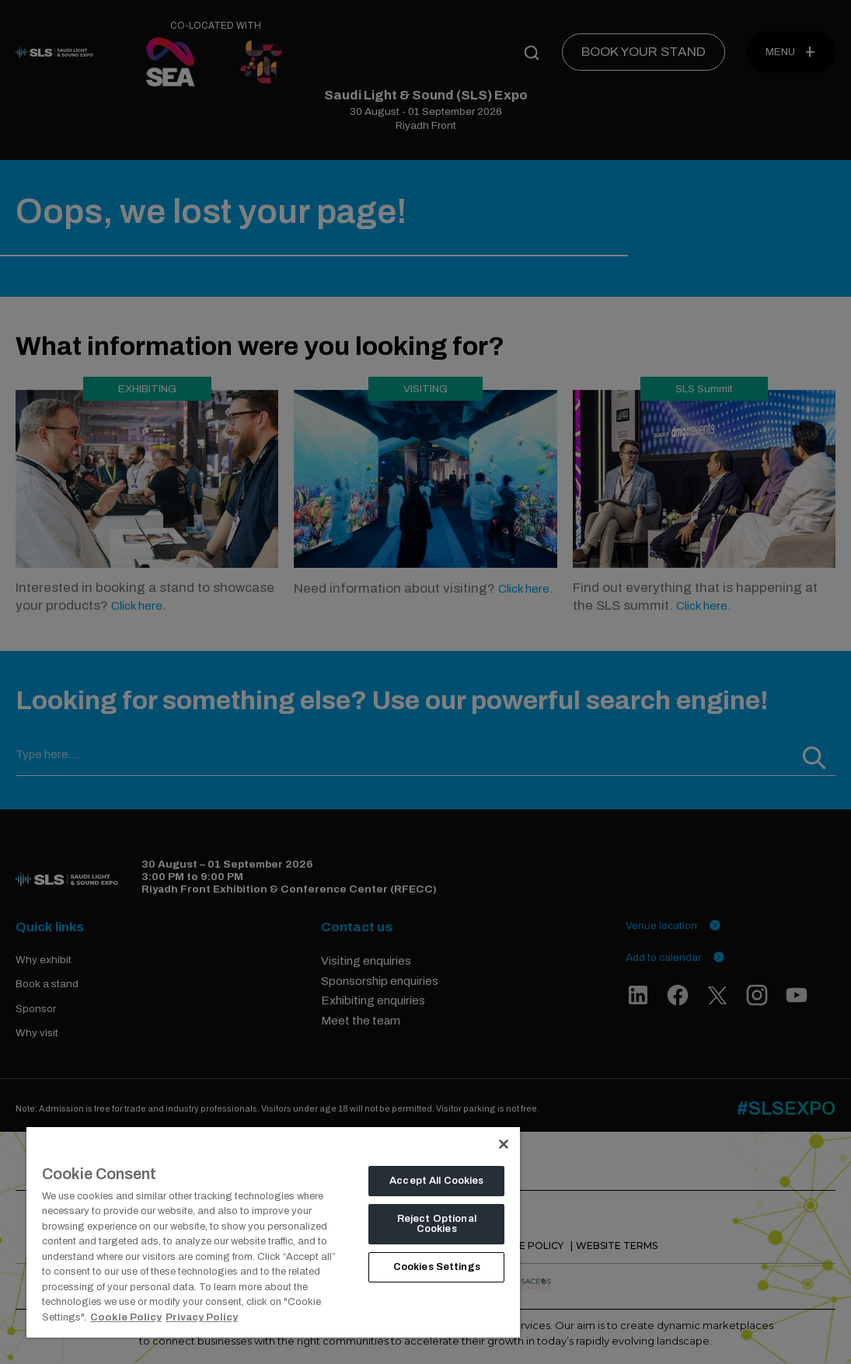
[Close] (503, 1144)
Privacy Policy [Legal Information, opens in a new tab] (202, 1317)
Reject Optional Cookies (436, 1223)
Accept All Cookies (436, 1180)
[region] (273, 1232)
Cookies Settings (436, 1266)
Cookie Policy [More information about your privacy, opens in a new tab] (126, 1317)
